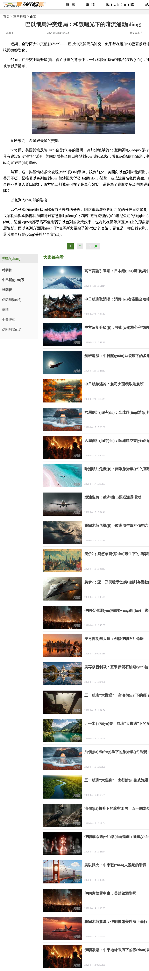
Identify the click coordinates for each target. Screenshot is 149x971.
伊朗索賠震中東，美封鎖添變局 (110, 893)
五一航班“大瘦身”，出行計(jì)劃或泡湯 (116, 780)
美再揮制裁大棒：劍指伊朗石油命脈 (114, 639)
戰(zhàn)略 (121, 4)
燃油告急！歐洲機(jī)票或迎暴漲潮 (112, 497)
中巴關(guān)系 (13, 280)
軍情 (91, 4)
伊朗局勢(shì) (11, 300)
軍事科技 (19, 16)
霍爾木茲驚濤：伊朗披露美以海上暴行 (115, 922)
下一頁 (93, 246)
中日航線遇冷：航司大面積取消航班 (114, 384)
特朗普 (7, 270)
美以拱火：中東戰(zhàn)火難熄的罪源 (115, 865)
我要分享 (136, 32)
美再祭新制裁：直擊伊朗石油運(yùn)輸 (116, 667)
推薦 (71, 4)
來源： (10, 32)
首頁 (6, 16)
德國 (5, 309)
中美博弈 (8, 319)
